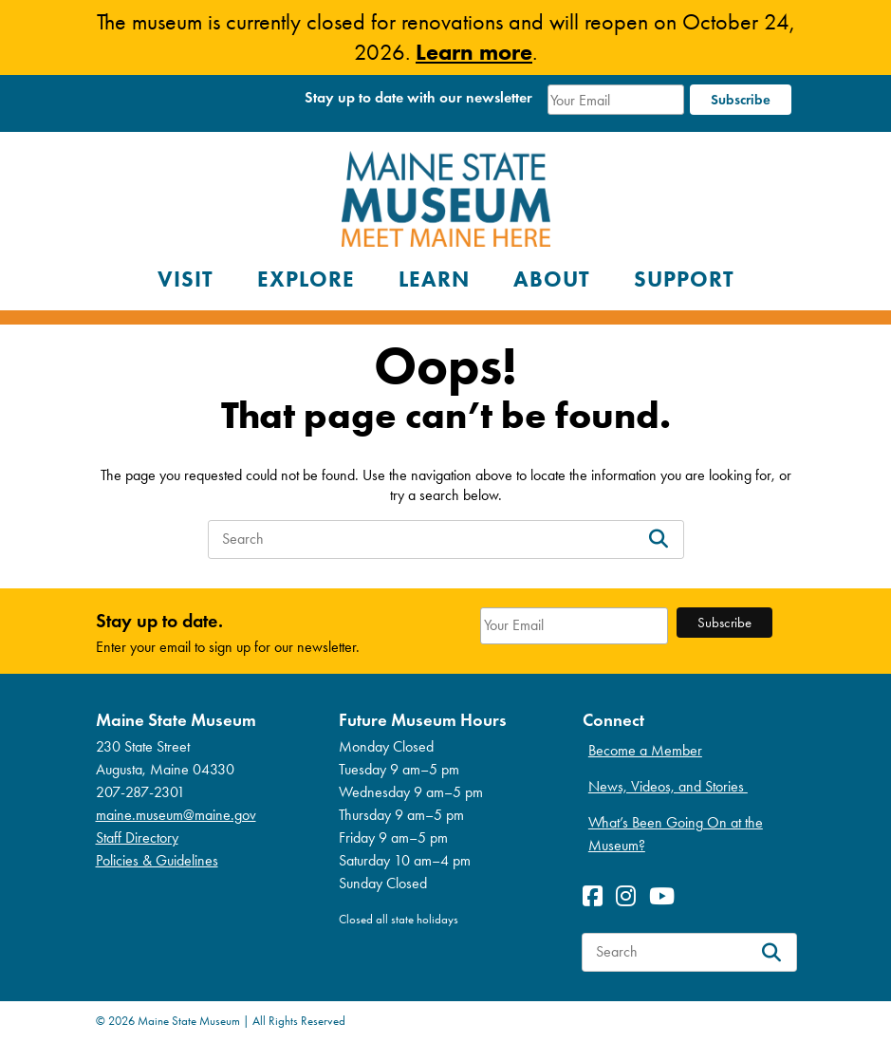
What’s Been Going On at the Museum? (675, 833)
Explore (306, 279)
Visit (185, 279)
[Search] (658, 539)
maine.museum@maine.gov (176, 815)
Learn (434, 279)
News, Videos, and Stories (668, 786)
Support (684, 279)
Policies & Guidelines (157, 860)
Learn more (474, 51)
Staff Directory (137, 837)
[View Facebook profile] (597, 896)
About (551, 279)
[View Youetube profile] (666, 896)
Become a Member (645, 750)
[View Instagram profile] (630, 896)
